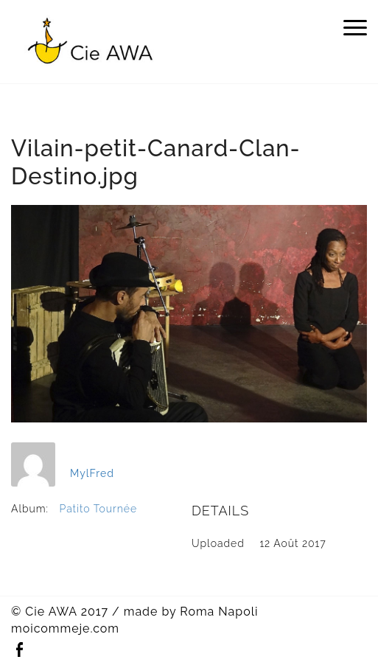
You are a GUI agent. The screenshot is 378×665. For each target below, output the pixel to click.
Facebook (19, 650)
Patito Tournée (99, 509)
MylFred (92, 473)
